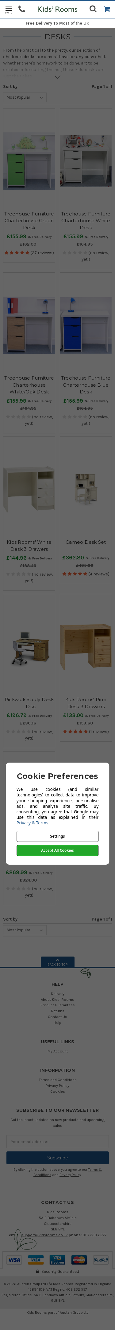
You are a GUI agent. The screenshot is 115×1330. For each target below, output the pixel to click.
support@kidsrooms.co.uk (44, 1235)
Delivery (57, 993)
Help (57, 1022)
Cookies (57, 1091)
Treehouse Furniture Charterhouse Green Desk (29, 221)
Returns (57, 1010)
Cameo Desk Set (86, 542)
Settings (57, 836)
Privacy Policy (57, 1085)
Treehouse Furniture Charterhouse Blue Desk (86, 385)
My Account (58, 1051)
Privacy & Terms (32, 823)
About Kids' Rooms (57, 999)
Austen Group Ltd (74, 1312)
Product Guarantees (57, 1005)
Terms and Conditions (58, 1079)
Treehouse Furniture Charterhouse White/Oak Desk (29, 385)
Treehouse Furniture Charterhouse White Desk (86, 221)
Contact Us (57, 1016)
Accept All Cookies (57, 850)
